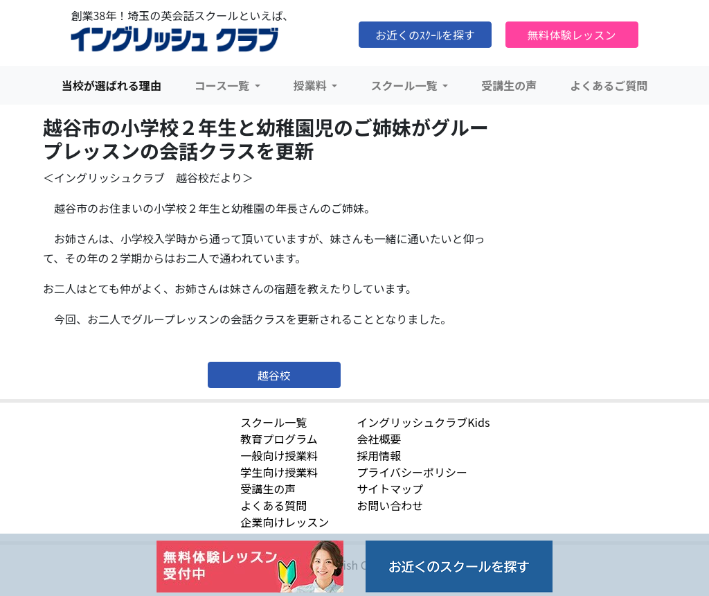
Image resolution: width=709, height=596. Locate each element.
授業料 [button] (312, 85)
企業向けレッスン (284, 522)
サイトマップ (390, 488)
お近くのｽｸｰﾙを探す (425, 34)
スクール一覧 (273, 422)
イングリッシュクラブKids (423, 422)
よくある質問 (273, 505)
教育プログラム (279, 438)
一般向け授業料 (279, 455)
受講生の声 (509, 85)
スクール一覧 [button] (405, 85)
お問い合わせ (390, 505)
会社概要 (379, 438)
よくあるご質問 (608, 85)
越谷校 (274, 375)
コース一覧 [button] (223, 85)
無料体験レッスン (572, 34)
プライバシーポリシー (412, 472)
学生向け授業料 (279, 472)
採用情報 (379, 455)
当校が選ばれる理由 (111, 85)
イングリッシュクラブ (174, 39)
